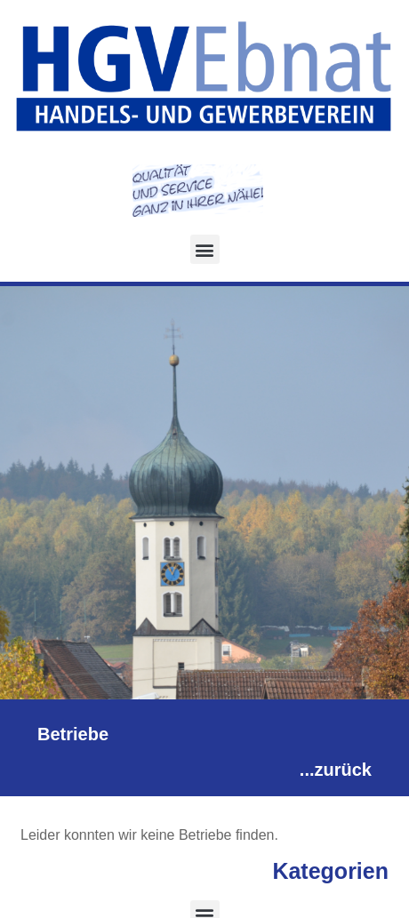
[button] (205, 249)
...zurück (336, 769)
